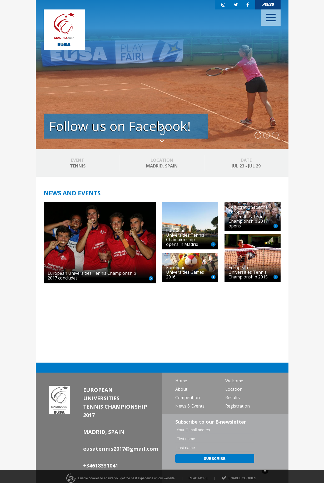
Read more (198, 480)
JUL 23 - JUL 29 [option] (246, 163)
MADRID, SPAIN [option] (162, 163)
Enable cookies (242, 480)
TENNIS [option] (77, 163)
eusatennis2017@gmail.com (120, 448)
